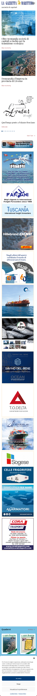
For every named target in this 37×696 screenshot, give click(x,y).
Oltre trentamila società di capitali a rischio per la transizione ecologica (15, 41)
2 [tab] (3, 131)
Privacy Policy (22, 694)
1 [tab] (2, 131)
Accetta (18, 678)
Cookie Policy (14, 694)
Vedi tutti (30, 136)
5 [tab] (8, 131)
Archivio (30, 629)
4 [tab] (7, 131)
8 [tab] (14, 131)
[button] (34, 658)
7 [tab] (12, 131)
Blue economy (6, 48)
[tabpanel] (18, 125)
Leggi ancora (18, 125)
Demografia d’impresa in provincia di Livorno (14, 80)
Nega (18, 684)
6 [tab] (10, 131)
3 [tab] (5, 131)
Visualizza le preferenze (18, 689)
